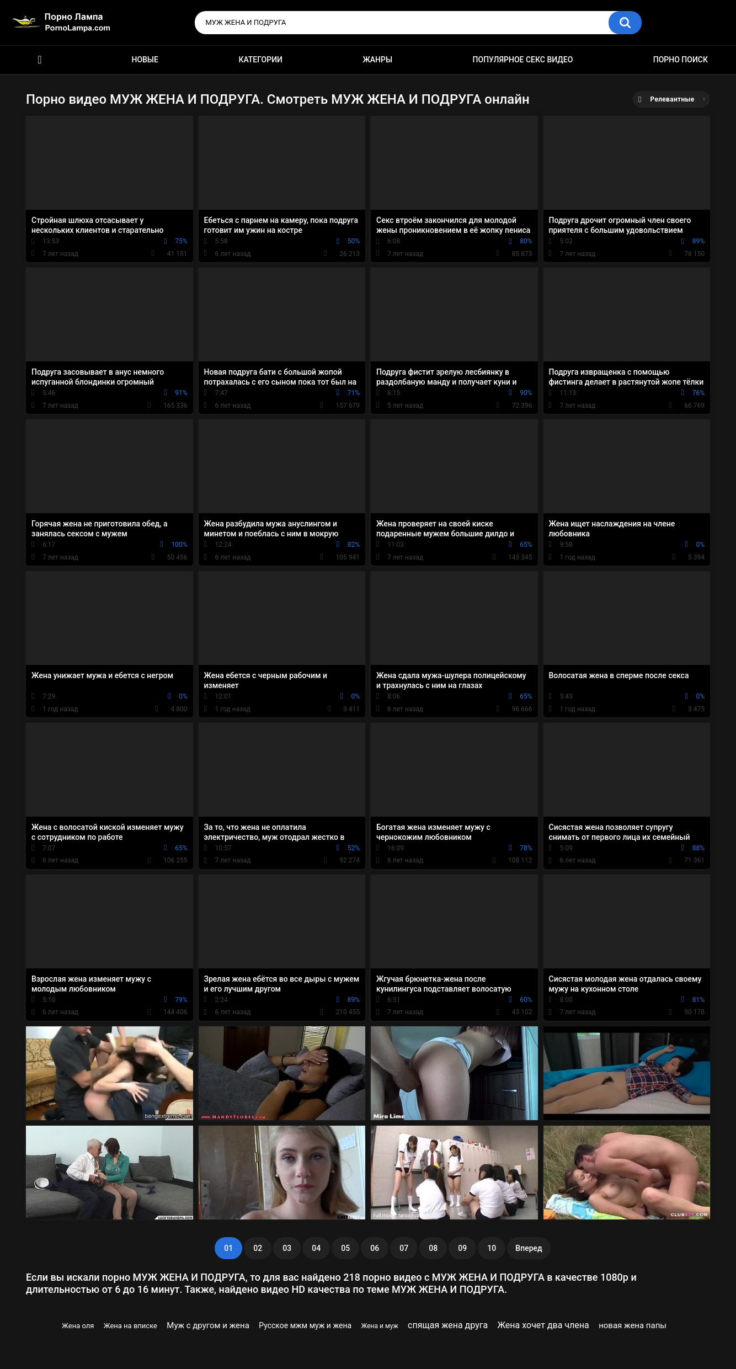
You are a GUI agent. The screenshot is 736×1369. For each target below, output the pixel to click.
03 (286, 1248)
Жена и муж (379, 1326)
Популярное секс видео (523, 59)
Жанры (377, 59)
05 (345, 1248)
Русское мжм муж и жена (305, 1325)
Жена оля (78, 1326)
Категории (260, 59)
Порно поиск (680, 59)
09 (462, 1248)
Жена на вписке (130, 1326)
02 (257, 1248)
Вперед (528, 1248)
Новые (144, 59)
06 (374, 1248)
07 (403, 1248)
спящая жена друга (448, 1325)
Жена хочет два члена (543, 1325)
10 (491, 1248)
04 (316, 1248)
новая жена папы (632, 1325)
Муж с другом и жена (208, 1325)
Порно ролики (40, 60)
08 (433, 1248)
